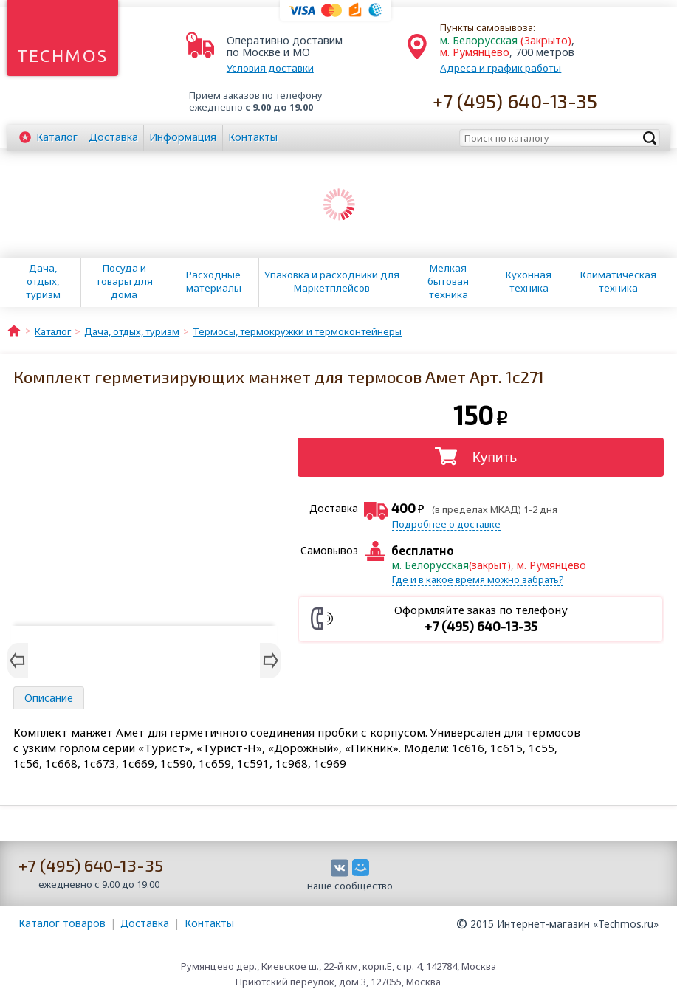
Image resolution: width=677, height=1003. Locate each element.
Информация (182, 137)
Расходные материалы (213, 281)
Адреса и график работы (500, 68)
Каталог (57, 137)
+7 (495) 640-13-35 (515, 100)
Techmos (62, 55)
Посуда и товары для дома (124, 281)
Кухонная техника (528, 281)
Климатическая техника (618, 281)
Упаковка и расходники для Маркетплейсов (331, 281)
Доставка (113, 137)
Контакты (253, 137)
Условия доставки (270, 68)
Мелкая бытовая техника (448, 281)
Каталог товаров (62, 923)
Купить (495, 457)
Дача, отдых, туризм (43, 281)
